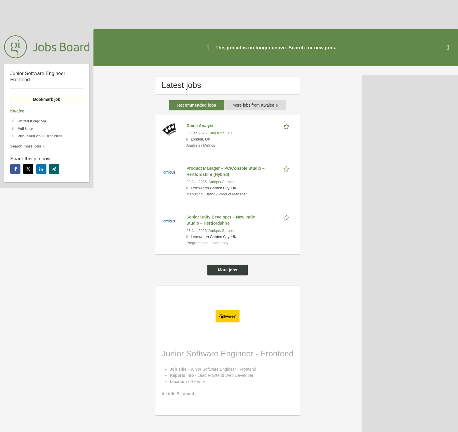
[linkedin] (41, 169)
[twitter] (28, 169)
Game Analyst (200, 125)
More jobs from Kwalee (255, 105)
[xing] (54, 169)
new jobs (324, 48)
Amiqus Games (221, 182)
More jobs (227, 270)
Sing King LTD (220, 133)
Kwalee (17, 111)
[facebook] (15, 169)
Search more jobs (25, 146)
